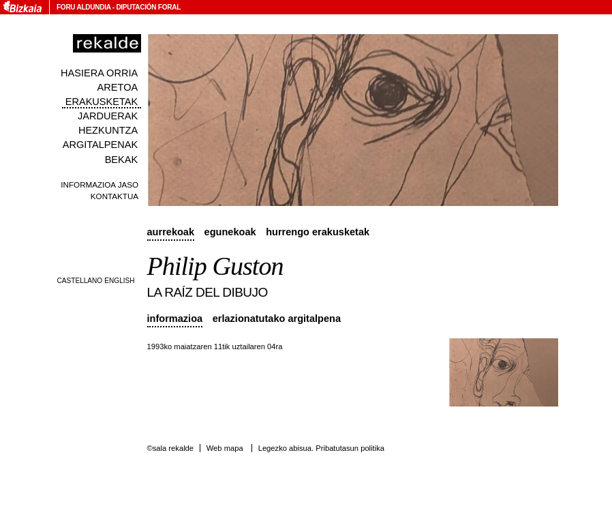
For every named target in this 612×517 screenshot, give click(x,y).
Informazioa (175, 318)
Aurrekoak (171, 231)
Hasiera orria (99, 73)
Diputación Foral (148, 7)
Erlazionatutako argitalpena (277, 318)
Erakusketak (101, 101)
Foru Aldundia (83, 7)
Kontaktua (114, 196)
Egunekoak (230, 231)
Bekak (121, 159)
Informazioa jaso (99, 184)
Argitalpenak (100, 144)
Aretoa (117, 87)
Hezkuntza (108, 130)
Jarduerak (108, 115)
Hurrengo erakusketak (317, 231)
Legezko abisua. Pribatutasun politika (321, 448)
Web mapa (224, 448)
